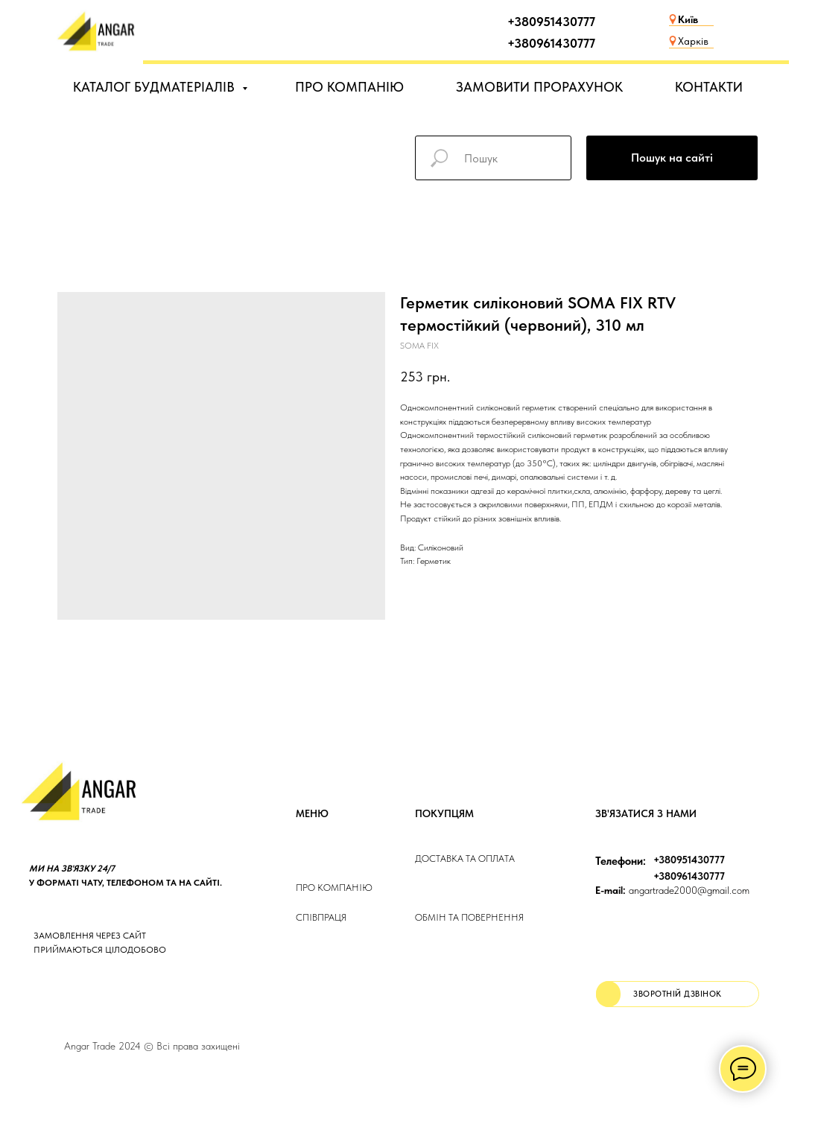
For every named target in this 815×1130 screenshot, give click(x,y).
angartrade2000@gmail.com (672, 890)
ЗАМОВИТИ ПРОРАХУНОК (539, 87)
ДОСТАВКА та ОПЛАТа (465, 858)
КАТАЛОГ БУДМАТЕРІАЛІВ (155, 87)
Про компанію (334, 887)
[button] (677, 994)
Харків (693, 41)
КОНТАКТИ (709, 87)
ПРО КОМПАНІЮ (349, 87)
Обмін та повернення (469, 917)
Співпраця (321, 917)
